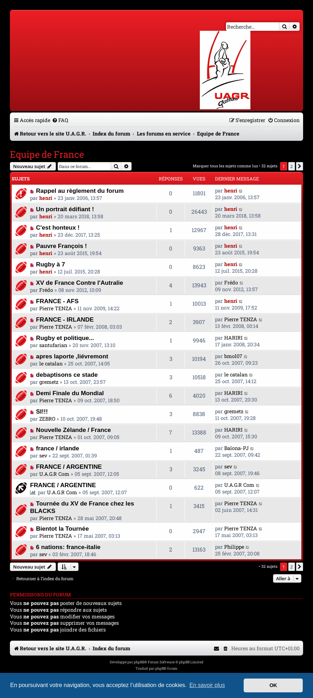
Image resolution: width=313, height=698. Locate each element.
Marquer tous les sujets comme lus (225, 165)
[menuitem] (60, 120)
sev (43, 455)
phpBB (139, 662)
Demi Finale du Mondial (70, 393)
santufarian (53, 345)
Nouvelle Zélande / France (73, 429)
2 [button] (291, 166)
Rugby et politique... (65, 337)
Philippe (234, 546)
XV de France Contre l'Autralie (79, 282)
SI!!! (42, 411)
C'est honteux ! (58, 227)
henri (45, 198)
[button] (299, 166)
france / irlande (57, 448)
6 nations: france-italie (68, 546)
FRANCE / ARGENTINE (69, 466)
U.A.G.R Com (54, 474)
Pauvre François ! (61, 245)
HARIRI (233, 337)
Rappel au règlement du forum (80, 190)
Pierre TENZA (55, 308)
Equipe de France (47, 154)
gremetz (48, 382)
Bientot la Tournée (62, 528)
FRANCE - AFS (57, 301)
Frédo (46, 290)
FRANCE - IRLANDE (65, 319)
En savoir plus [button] (207, 685)
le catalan (51, 363)
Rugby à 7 (50, 264)
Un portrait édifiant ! (65, 209)
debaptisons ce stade (67, 374)
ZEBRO (47, 418)
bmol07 (233, 356)
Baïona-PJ (236, 448)
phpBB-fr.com (166, 668)
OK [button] (273, 685)
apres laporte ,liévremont (72, 356)
